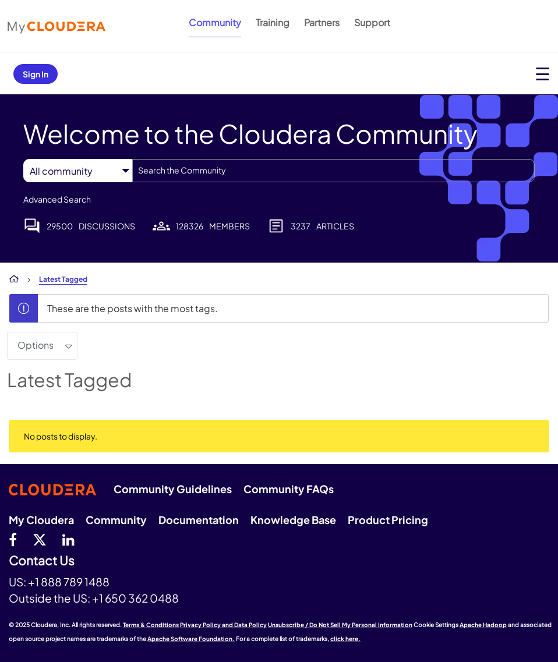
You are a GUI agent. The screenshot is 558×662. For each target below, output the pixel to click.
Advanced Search (57, 199)
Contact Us (42, 561)
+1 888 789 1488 (69, 582)
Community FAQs (288, 488)
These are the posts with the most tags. (132, 308)
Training (272, 22)
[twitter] (39, 539)
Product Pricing (388, 519)
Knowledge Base (293, 519)
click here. (345, 638)
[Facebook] (13, 539)
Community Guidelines (173, 488)
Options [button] (35, 345)
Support (372, 22)
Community (215, 22)
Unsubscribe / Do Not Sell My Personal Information (340, 624)
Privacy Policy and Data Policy (223, 624)
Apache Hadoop (483, 624)
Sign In (35, 74)
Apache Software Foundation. (191, 638)
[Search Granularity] (78, 170)
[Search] (333, 170)
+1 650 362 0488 (135, 598)
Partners (322, 22)
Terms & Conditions (151, 624)
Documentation (198, 519)
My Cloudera (41, 519)
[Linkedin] (68, 539)
